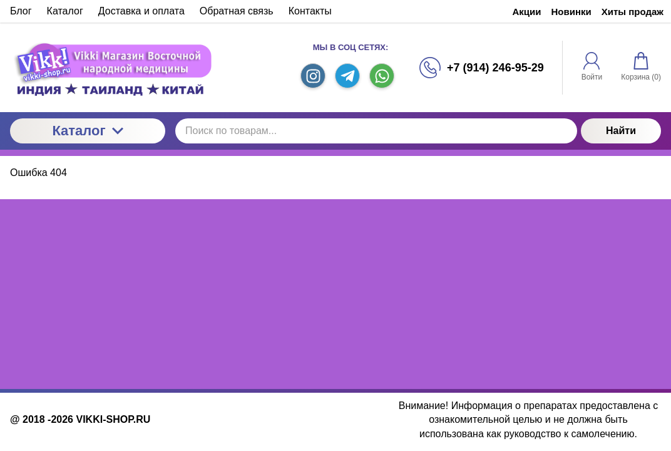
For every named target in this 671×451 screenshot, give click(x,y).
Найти (621, 130)
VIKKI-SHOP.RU (113, 419)
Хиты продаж (632, 11)
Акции (527, 11)
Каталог (87, 130)
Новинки (571, 11)
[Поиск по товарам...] (376, 130)
